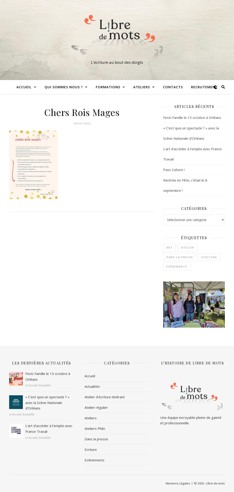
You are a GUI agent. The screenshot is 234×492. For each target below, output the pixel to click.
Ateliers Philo (95, 428)
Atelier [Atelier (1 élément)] (187, 247)
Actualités (92, 386)
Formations (108, 87)
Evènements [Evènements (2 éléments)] (176, 266)
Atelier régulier (96, 407)
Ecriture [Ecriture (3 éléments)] (209, 257)
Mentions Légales (178, 483)
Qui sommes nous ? (64, 87)
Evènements (94, 460)
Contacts (173, 87)
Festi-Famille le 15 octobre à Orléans (192, 117)
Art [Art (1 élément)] (169, 247)
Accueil (24, 87)
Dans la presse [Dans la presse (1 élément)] (179, 257)
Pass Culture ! (174, 169)
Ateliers (141, 87)
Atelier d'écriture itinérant (105, 397)
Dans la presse (96, 439)
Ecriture (91, 449)
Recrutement (204, 87)
